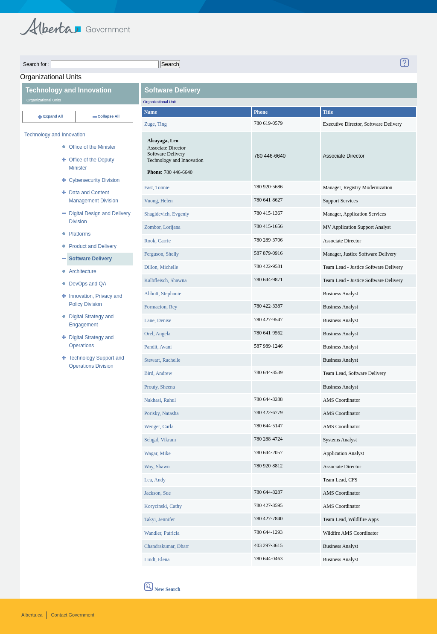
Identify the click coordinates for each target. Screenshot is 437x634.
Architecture (82, 271)
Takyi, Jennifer (159, 519)
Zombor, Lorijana (162, 227)
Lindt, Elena (156, 559)
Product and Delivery (93, 246)
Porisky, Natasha (161, 413)
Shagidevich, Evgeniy (166, 214)
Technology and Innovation (54, 135)
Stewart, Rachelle (162, 360)
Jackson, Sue (157, 493)
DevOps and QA (87, 284)
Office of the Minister (92, 147)
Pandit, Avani (158, 347)
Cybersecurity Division (94, 180)
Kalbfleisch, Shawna (165, 280)
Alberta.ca (32, 614)
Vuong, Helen (158, 201)
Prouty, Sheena (159, 387)
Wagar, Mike (157, 453)
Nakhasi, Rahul (160, 400)
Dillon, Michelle (161, 267)
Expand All (50, 116)
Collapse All (105, 116)
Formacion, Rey (160, 307)
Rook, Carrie (157, 241)
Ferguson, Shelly (161, 254)
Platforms (80, 234)
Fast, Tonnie (156, 187)
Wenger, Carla (159, 426)
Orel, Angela (157, 334)
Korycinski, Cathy (163, 506)
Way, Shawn (157, 467)
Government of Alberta (82, 22)
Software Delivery (90, 259)
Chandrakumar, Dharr (166, 546)
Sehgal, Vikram (160, 440)
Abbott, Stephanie (162, 294)
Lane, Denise (157, 320)
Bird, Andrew (158, 373)
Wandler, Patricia (162, 533)
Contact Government (73, 614)
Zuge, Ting (155, 124)
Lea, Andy (155, 480)
